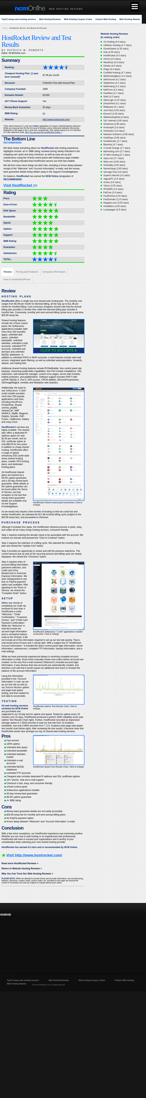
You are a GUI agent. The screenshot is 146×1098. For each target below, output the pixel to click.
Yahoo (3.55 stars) (112, 185)
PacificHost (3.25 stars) (115, 196)
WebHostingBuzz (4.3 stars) (117, 76)
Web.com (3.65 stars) (114, 161)
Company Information (54, 271)
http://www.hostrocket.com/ (56, 119)
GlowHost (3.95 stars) (114, 124)
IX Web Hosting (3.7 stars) (116, 155)
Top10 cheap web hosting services (19, 19)
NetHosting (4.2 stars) (114, 86)
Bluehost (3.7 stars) (113, 144)
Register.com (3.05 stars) (116, 202)
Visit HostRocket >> (20, 185)
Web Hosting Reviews (50, 19)
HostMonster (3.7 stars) (115, 141)
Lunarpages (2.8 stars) (114, 209)
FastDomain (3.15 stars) (115, 199)
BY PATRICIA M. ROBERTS (23, 50)
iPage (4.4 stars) (111, 69)
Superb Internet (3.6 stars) (116, 175)
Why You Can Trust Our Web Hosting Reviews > (27, 873)
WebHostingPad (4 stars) (116, 117)
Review (8, 271)
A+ (44, 113)
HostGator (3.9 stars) (114, 131)
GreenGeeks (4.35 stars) (116, 48)
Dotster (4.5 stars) (112, 65)
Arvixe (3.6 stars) (112, 182)
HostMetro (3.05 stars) (114, 206)
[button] (135, 6)
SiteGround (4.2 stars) (114, 79)
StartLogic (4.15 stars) (114, 100)
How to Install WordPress (17, 279)
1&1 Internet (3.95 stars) (115, 120)
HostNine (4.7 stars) (113, 93)
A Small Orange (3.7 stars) (116, 148)
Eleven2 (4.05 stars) (113, 113)
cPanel (16, 323)
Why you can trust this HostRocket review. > (43, 132)
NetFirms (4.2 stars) (113, 89)
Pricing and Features (27, 271)
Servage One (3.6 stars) (115, 172)
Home (4, 28)
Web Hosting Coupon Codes (78, 19)
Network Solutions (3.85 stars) (118, 134)
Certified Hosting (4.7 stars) (117, 72)
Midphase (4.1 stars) (113, 107)
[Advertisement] (25, 941)
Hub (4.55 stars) (111, 52)
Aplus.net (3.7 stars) (113, 158)
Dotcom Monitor (14, 687)
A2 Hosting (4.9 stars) (114, 42)
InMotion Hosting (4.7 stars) (117, 45)
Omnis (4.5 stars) (112, 59)
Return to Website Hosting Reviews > (22, 868)
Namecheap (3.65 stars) (115, 168)
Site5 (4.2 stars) (111, 96)
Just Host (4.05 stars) (114, 110)
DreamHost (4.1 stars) (114, 103)
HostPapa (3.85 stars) (114, 137)
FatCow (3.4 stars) (112, 192)
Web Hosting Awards (129, 19)
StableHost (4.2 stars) (114, 83)
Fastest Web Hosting (105, 19)
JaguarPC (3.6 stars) (114, 179)
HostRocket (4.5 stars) (114, 55)
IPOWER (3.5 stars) (113, 189)
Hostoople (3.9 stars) (114, 127)
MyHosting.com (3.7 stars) (116, 151)
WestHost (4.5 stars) (113, 62)
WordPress (16, 402)
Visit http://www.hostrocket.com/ (34, 855)
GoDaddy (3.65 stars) (114, 165)
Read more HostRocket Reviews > (20, 863)
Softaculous (12, 390)
